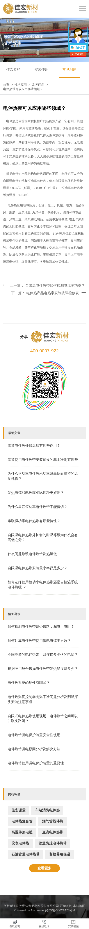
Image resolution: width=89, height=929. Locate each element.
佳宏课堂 (18, 810)
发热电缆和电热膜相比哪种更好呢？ (36, 493)
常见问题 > (41, 84)
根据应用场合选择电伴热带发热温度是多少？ (43, 668)
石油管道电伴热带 (25, 854)
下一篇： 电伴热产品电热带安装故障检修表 (48, 292)
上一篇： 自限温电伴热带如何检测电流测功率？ (44, 285)
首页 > (8, 84)
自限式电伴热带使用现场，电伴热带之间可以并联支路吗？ (43, 718)
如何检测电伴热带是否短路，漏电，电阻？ (41, 626)
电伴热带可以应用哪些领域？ (23, 89)
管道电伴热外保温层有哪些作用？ (34, 445)
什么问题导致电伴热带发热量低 (32, 554)
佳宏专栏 (13, 69)
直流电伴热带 (52, 832)
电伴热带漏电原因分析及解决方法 (34, 749)
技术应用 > (23, 84)
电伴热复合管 (21, 821)
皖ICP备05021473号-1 (60, 910)
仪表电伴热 (20, 843)
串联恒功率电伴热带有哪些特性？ (34, 521)
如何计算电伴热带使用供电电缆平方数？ (39, 641)
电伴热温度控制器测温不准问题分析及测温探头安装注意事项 (43, 699)
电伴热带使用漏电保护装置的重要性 (36, 763)
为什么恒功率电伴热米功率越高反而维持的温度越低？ (43, 476)
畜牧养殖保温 (59, 854)
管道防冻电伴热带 (53, 843)
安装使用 (41, 69)
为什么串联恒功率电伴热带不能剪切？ (37, 507)
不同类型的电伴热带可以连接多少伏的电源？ (43, 654)
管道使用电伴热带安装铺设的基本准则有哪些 (43, 460)
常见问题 (69, 69)
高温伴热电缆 (21, 832)
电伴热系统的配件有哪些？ (29, 683)
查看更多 (44, 868)
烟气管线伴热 (52, 821)
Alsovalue (37, 910)
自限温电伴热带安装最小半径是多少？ (37, 568)
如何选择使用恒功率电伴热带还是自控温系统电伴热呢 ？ (43, 584)
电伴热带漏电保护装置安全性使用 (34, 735)
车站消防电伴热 (47, 810)
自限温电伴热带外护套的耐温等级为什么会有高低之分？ (43, 537)
